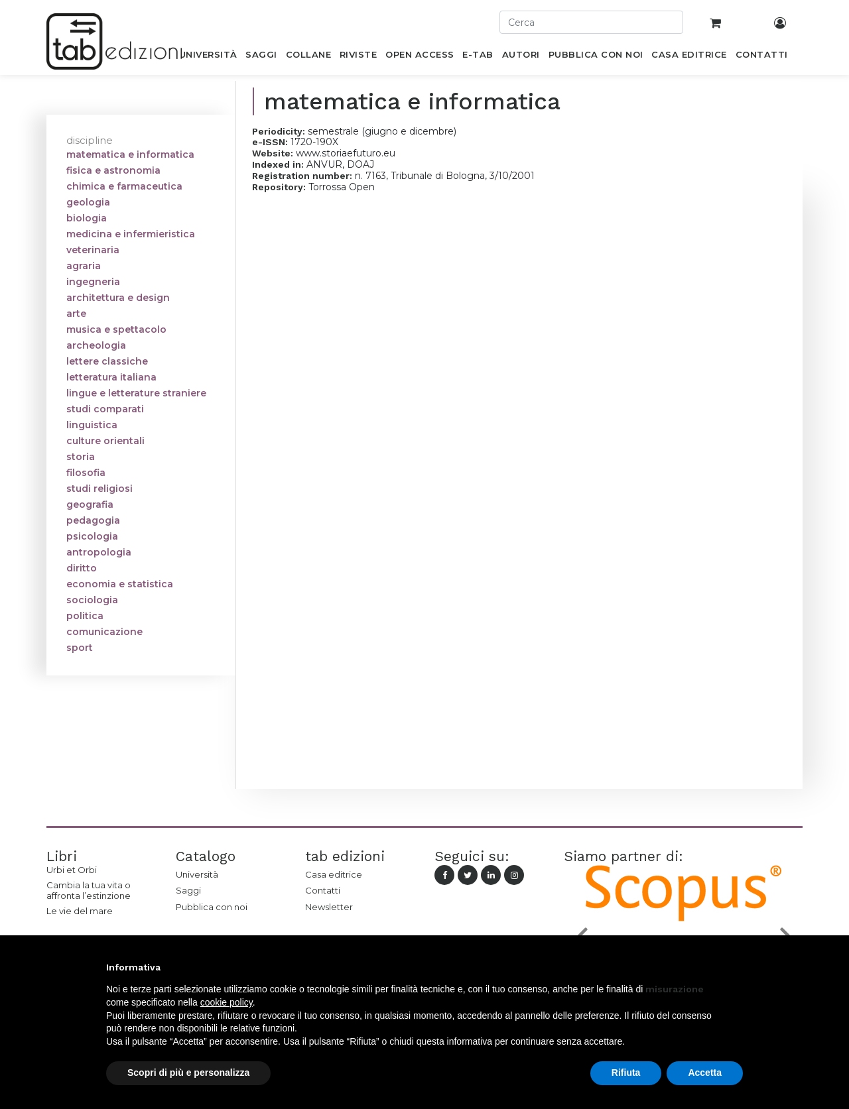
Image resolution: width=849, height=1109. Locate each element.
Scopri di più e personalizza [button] (188, 1072)
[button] (736, 967)
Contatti (322, 890)
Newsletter (329, 907)
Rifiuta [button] (626, 1072)
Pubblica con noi (211, 907)
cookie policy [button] (226, 1002)
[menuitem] (207, 57)
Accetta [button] (705, 1072)
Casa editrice (333, 874)
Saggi (188, 890)
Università (197, 874)
